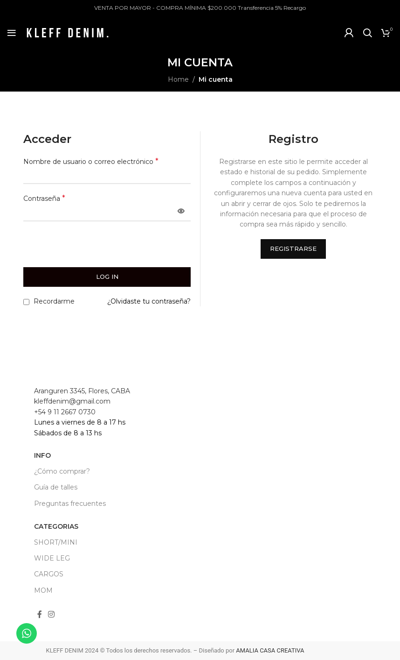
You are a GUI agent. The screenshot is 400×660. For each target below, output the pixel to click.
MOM (43, 590)
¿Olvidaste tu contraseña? (149, 301)
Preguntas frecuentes (70, 503)
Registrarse (293, 248)
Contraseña (44, 198)
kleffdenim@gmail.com (72, 401)
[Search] (367, 32)
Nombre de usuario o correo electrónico (91, 161)
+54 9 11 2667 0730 (65, 412)
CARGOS (48, 574)
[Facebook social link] (39, 615)
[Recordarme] (26, 302)
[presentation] (87, 247)
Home (178, 79)
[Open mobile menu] (11, 32)
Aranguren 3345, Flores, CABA (82, 391)
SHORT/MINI (55, 542)
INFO (42, 455)
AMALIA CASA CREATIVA (270, 650)
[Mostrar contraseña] (181, 211)
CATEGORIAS (56, 526)
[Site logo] (68, 32)
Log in (107, 276)
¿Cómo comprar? (62, 471)
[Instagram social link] (51, 615)
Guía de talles (55, 487)
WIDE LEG (52, 558)
